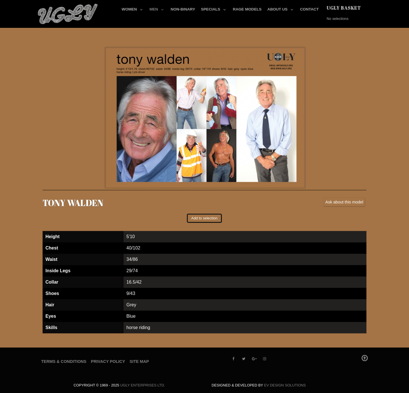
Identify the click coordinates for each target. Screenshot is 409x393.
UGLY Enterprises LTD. (142, 385)
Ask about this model (344, 202)
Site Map (139, 361)
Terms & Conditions (63, 361)
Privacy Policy (108, 361)
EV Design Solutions (285, 385)
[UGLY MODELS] (68, 12)
